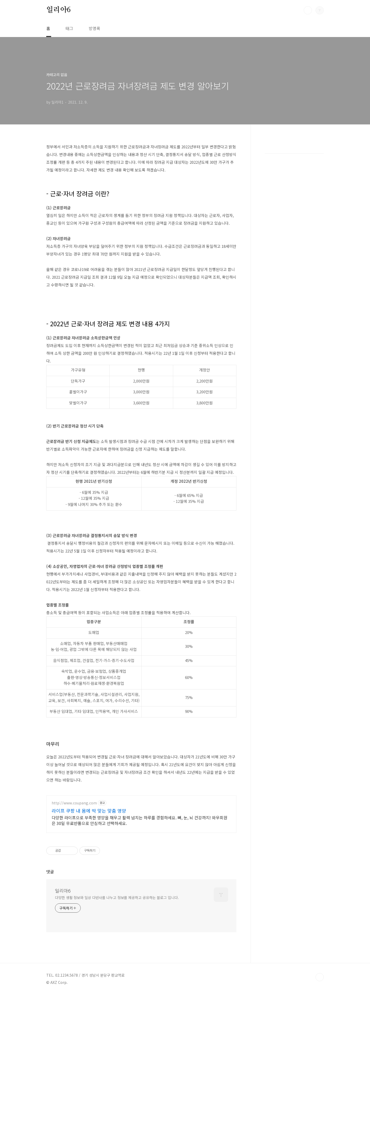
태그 (69, 28)
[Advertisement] (141, 775)
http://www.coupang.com (74, 880)
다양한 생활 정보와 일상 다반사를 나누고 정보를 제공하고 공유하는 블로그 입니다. (117, 1047)
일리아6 (58, 10)
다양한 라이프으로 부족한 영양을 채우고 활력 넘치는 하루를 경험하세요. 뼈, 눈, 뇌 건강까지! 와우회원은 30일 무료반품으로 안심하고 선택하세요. (139, 898)
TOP (320, 1127)
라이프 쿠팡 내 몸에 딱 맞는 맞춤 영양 (89, 888)
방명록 (94, 28)
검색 (308, 10)
